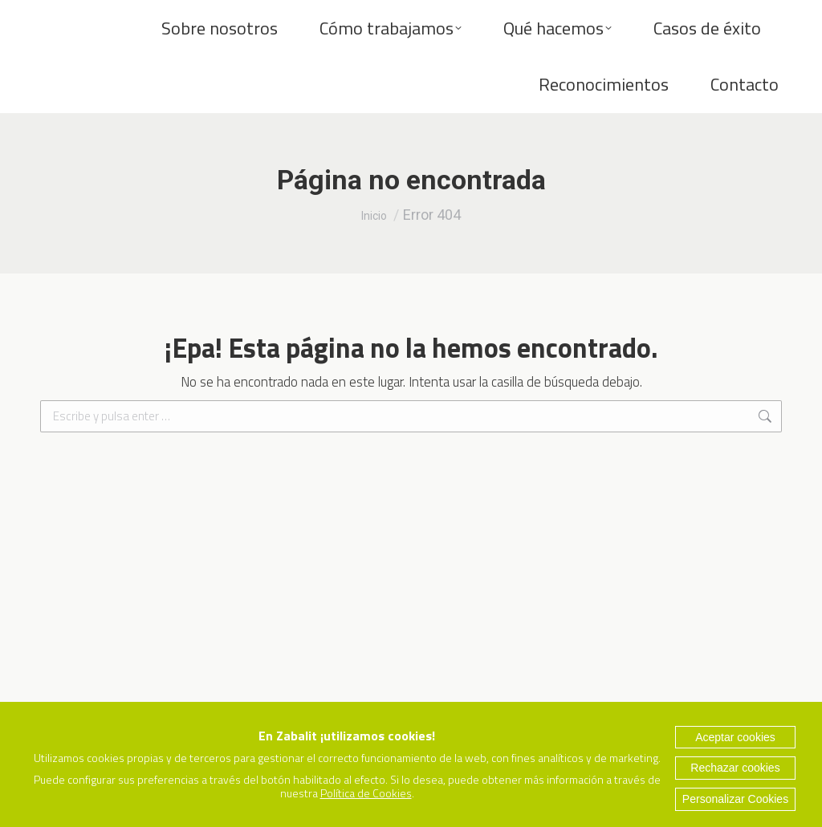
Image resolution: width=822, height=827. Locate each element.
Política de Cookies (366, 792)
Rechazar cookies (734, 767)
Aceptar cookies (735, 737)
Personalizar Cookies (735, 799)
